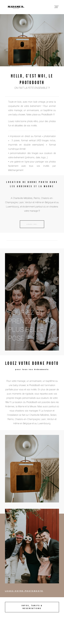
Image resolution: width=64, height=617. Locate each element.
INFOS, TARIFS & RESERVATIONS (32, 607)
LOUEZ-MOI (32, 224)
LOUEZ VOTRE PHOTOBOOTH (24, 591)
